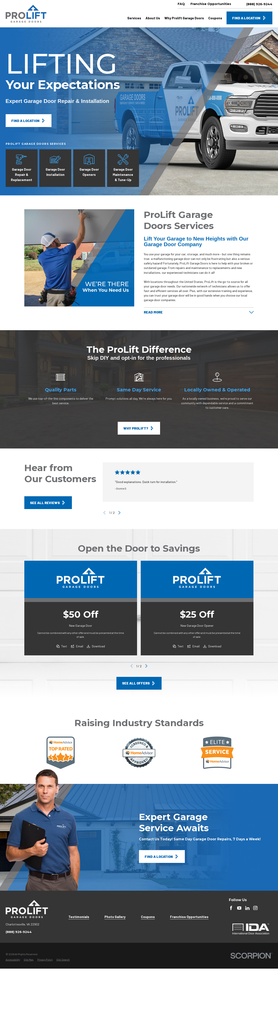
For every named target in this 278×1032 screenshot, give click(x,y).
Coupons (148, 917)
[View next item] (119, 512)
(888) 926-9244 (259, 4)
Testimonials (78, 917)
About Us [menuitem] (153, 18)
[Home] (26, 14)
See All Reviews (48, 502)
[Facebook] (231, 908)
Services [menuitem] (134, 18)
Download (98, 646)
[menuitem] (13, 960)
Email (79, 646)
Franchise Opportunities (189, 917)
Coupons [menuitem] (215, 18)
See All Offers (139, 683)
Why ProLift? (139, 428)
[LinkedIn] (247, 908)
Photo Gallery (115, 917)
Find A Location (249, 18)
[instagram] (255, 908)
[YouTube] (239, 908)
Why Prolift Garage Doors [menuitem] (184, 18)
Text (64, 646)
